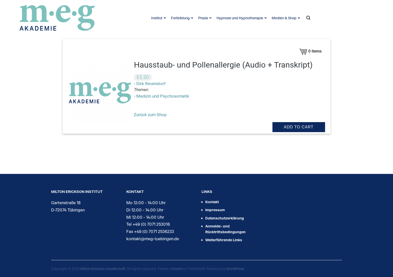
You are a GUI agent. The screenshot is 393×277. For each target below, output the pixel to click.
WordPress (235, 268)
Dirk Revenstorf (150, 83)
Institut (156, 18)
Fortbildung (180, 18)
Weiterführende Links (223, 240)
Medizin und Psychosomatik (162, 96)
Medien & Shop (284, 18)
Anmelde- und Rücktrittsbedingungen (225, 229)
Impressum (215, 210)
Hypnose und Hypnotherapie (240, 18)
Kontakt (212, 202)
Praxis (203, 18)
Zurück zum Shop (150, 114)
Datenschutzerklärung (224, 218)
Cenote (176, 268)
